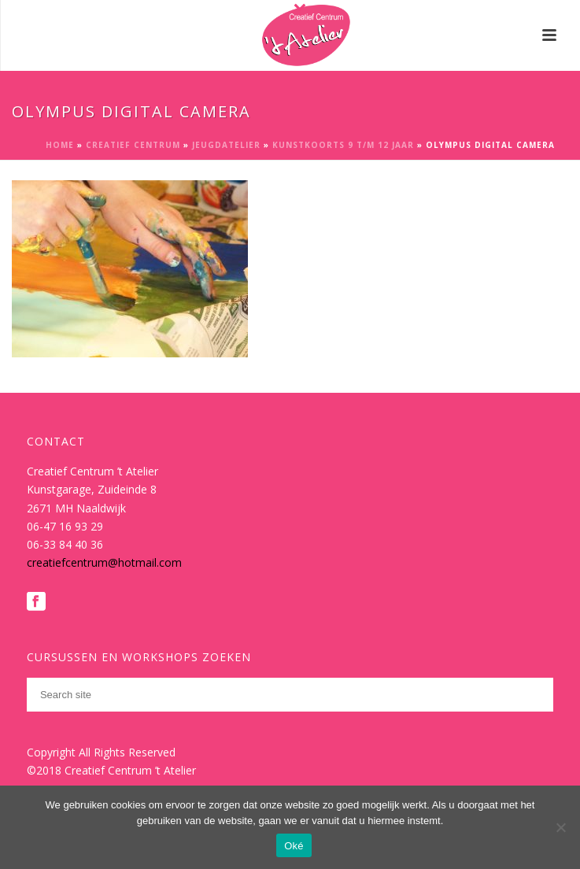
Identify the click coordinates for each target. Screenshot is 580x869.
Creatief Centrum (133, 144)
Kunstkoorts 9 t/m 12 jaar (343, 144)
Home (60, 144)
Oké (294, 846)
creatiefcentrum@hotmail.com (104, 562)
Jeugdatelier (226, 144)
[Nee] (560, 827)
